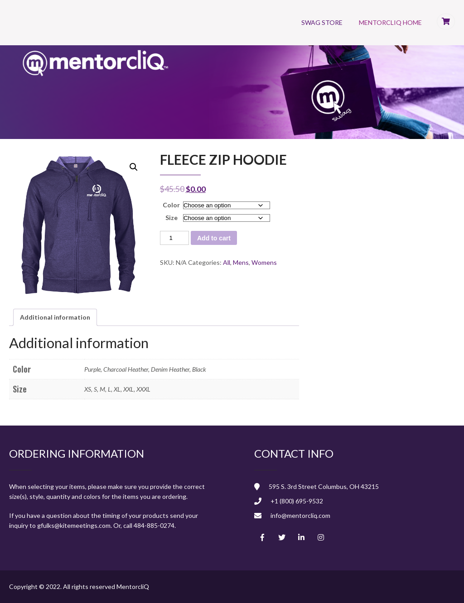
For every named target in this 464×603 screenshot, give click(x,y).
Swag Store (322, 22)
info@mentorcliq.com (300, 515)
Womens (264, 262)
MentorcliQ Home (390, 22)
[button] (134, 167)
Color (171, 205)
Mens (241, 262)
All (226, 262)
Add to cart (214, 238)
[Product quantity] (174, 238)
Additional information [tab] (55, 317)
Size (171, 217)
